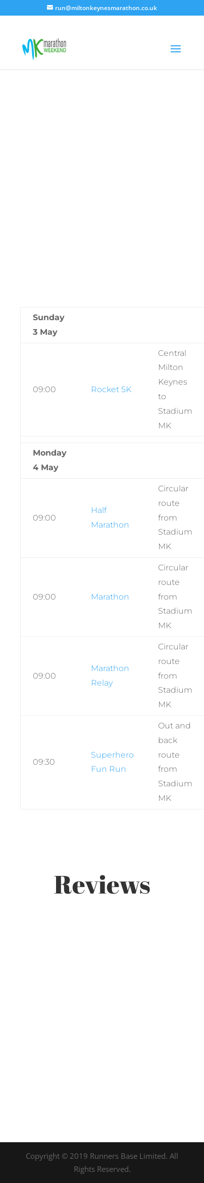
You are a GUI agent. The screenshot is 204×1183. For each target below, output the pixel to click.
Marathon (110, 597)
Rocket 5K (111, 389)
